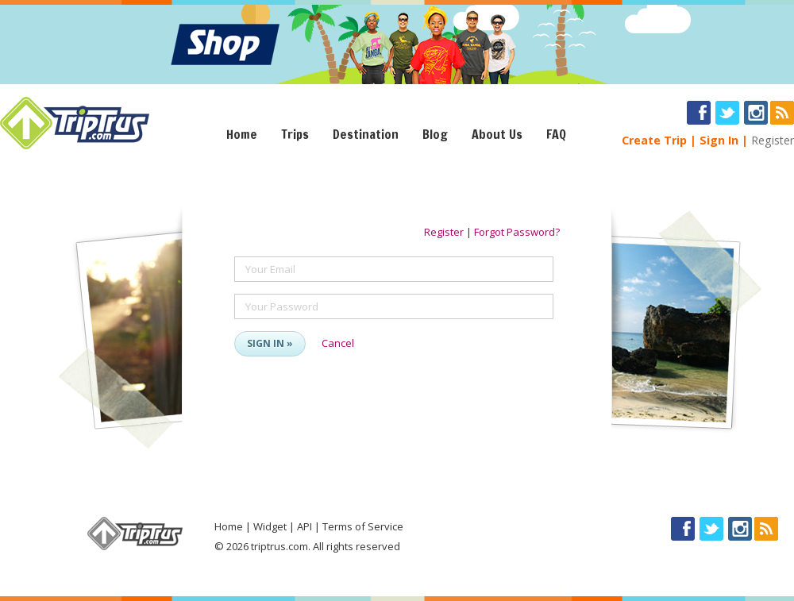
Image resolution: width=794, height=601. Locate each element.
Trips (295, 134)
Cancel (338, 343)
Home (241, 134)
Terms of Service (362, 526)
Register (772, 140)
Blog (435, 134)
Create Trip (654, 140)
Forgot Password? (517, 232)
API (304, 526)
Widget (270, 526)
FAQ (556, 134)
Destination (366, 134)
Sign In (719, 140)
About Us (497, 134)
